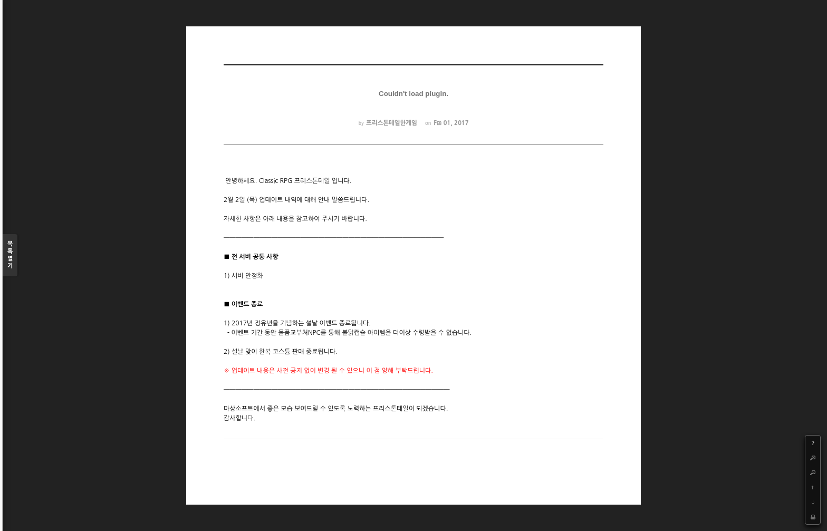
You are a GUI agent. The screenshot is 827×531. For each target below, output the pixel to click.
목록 (10, 255)
